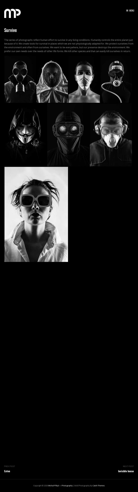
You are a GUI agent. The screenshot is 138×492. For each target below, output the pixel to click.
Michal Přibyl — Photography (60, 485)
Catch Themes (99, 485)
